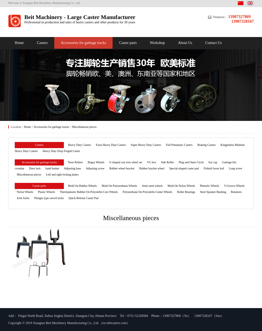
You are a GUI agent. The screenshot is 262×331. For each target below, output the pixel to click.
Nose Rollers (75, 162)
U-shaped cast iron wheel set (125, 162)
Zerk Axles (23, 198)
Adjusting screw (95, 168)
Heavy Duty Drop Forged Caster (61, 151)
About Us (185, 43)
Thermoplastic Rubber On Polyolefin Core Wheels (89, 192)
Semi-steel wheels (152, 185)
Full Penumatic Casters (179, 144)
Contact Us (213, 43)
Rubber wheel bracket (121, 168)
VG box (151, 162)
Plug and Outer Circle (191, 162)
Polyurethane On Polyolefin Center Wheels (147, 192)
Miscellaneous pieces (84, 126)
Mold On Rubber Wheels (82, 185)
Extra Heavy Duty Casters (111, 144)
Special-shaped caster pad (184, 168)
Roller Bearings (186, 192)
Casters (42, 43)
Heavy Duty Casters (79, 144)
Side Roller (167, 162)
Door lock (35, 168)
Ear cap (213, 162)
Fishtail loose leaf (214, 168)
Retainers (236, 192)
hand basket (52, 168)
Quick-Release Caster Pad (83, 198)
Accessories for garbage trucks (83, 43)
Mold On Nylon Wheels (181, 185)
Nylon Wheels (25, 192)
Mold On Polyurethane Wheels (119, 185)
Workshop (157, 43)
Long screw (235, 168)
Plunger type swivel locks (49, 198)
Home (19, 43)
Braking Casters (206, 144)
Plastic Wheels (46, 192)
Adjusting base (72, 168)
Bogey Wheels (96, 162)
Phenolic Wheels (209, 185)
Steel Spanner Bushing (213, 192)
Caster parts (128, 43)
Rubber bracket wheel (151, 168)
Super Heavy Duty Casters (146, 144)
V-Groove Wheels (234, 185)
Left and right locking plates (62, 174)
